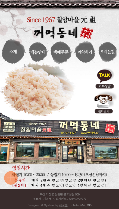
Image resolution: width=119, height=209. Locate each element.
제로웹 (63, 205)
